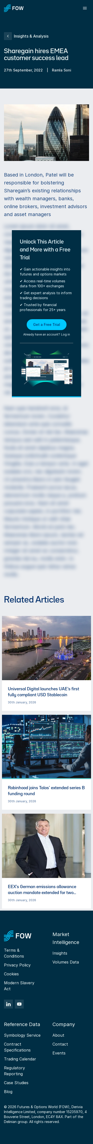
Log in (65, 334)
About (58, 1035)
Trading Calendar (20, 1058)
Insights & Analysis (26, 36)
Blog (8, 1091)
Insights (59, 953)
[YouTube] (19, 1004)
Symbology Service (22, 1035)
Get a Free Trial (46, 324)
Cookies (11, 973)
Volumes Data (65, 962)
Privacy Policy (17, 965)
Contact (60, 1044)
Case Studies (16, 1082)
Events (59, 1053)
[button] (46, 328)
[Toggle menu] (85, 8)
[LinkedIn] (8, 1004)
